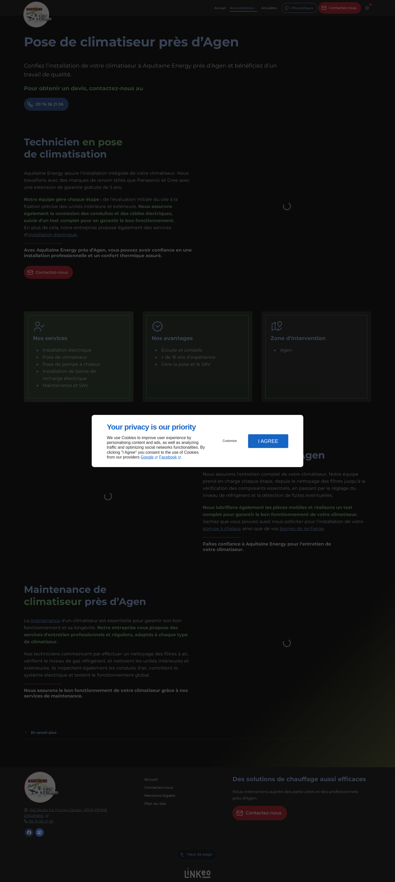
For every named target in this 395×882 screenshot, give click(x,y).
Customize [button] (230, 441)
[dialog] (197, 441)
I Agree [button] (268, 441)
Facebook (168, 457)
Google (147, 457)
